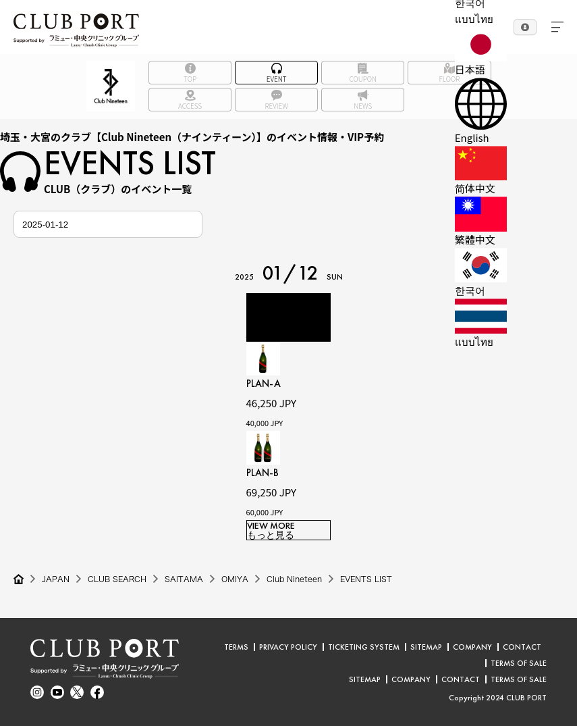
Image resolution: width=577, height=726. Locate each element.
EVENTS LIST (370, 579)
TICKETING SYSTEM (364, 647)
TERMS (236, 647)
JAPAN (56, 579)
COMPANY (472, 647)
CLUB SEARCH (118, 579)
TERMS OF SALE (519, 663)
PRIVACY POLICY (288, 647)
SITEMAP (426, 647)
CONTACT (522, 647)
